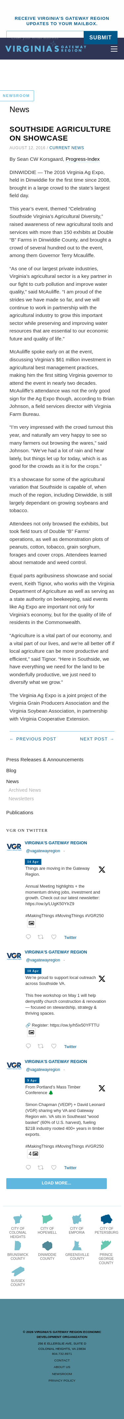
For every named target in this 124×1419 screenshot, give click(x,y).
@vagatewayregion (43, 851)
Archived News (25, 790)
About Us (62, 1367)
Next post (94, 738)
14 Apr (33, 862)
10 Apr (33, 971)
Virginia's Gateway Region (56, 842)
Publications (19, 812)
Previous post (36, 738)
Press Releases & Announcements (45, 759)
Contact (62, 1360)
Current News (66, 148)
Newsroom (62, 1374)
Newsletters (21, 798)
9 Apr (32, 1080)
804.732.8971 (62, 1353)
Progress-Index (82, 159)
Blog (11, 770)
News (12, 781)
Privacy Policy (62, 1380)
